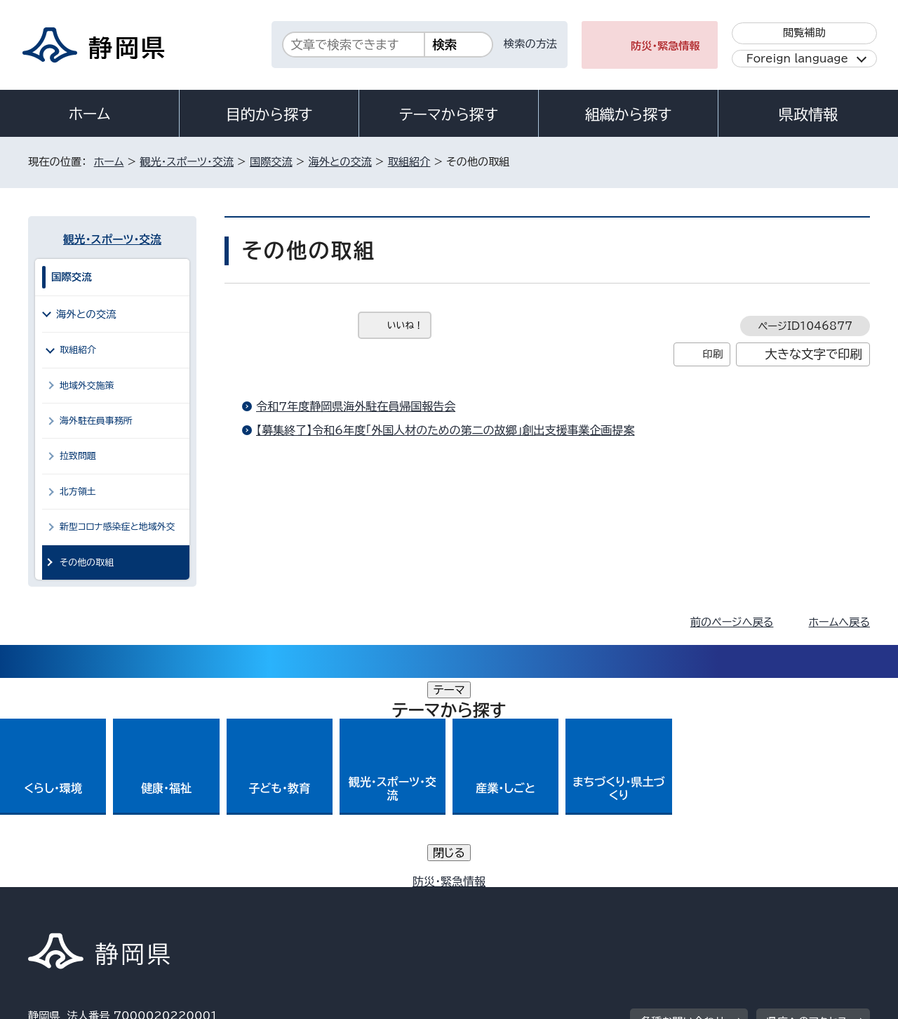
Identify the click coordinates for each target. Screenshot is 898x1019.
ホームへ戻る (839, 622)
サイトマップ (804, 898)
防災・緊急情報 (665, 46)
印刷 (712, 354)
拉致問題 (78, 455)
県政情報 (808, 114)
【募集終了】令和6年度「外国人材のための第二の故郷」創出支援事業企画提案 (445, 430)
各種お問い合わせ (683, 812)
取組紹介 (409, 161)
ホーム (90, 113)
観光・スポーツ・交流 (187, 161)
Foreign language (797, 58)
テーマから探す (448, 114)
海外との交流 (340, 161)
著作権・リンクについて (93, 898)
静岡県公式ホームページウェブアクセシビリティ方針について (495, 898)
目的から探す (269, 114)
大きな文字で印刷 (813, 354)
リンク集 (706, 898)
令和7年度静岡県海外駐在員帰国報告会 (355, 406)
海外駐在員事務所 (96, 420)
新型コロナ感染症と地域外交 (117, 526)
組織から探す (628, 114)
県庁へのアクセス (807, 812)
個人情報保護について (251, 898)
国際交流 (271, 161)
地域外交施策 (87, 385)
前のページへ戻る (732, 622)
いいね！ (405, 325)
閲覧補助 (804, 32)
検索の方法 (530, 44)
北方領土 (78, 491)
